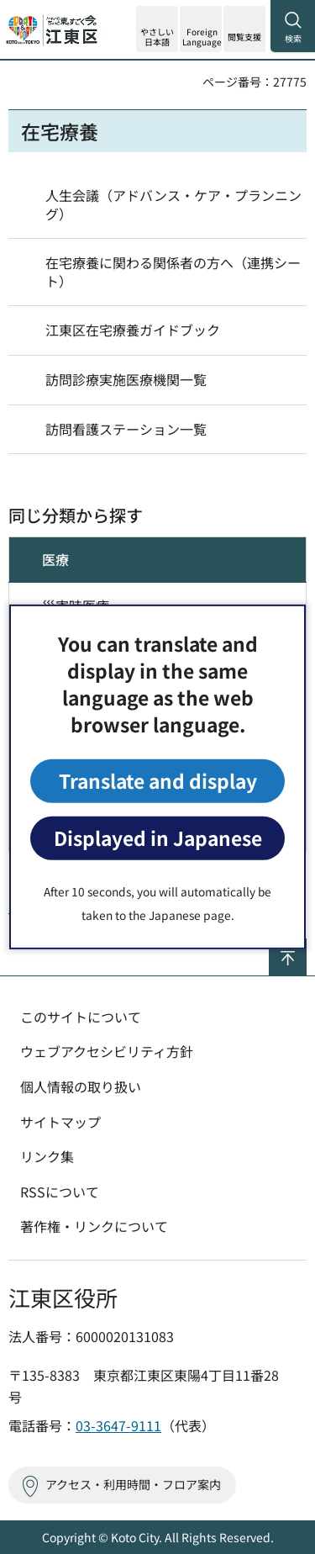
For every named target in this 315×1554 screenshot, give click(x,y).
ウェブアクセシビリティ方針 (106, 1051)
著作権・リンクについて (94, 1226)
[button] (201, 29)
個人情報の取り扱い (80, 1086)
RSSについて (59, 1191)
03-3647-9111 (118, 1425)
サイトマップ (60, 1122)
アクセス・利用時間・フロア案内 (133, 1484)
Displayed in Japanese (158, 838)
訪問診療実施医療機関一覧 (126, 379)
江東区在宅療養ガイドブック (132, 330)
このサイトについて (80, 1017)
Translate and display (158, 781)
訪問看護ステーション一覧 (126, 429)
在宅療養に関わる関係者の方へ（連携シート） (173, 271)
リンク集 (47, 1156)
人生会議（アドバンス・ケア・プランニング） (173, 204)
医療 (55, 559)
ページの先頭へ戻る (306, 945)
